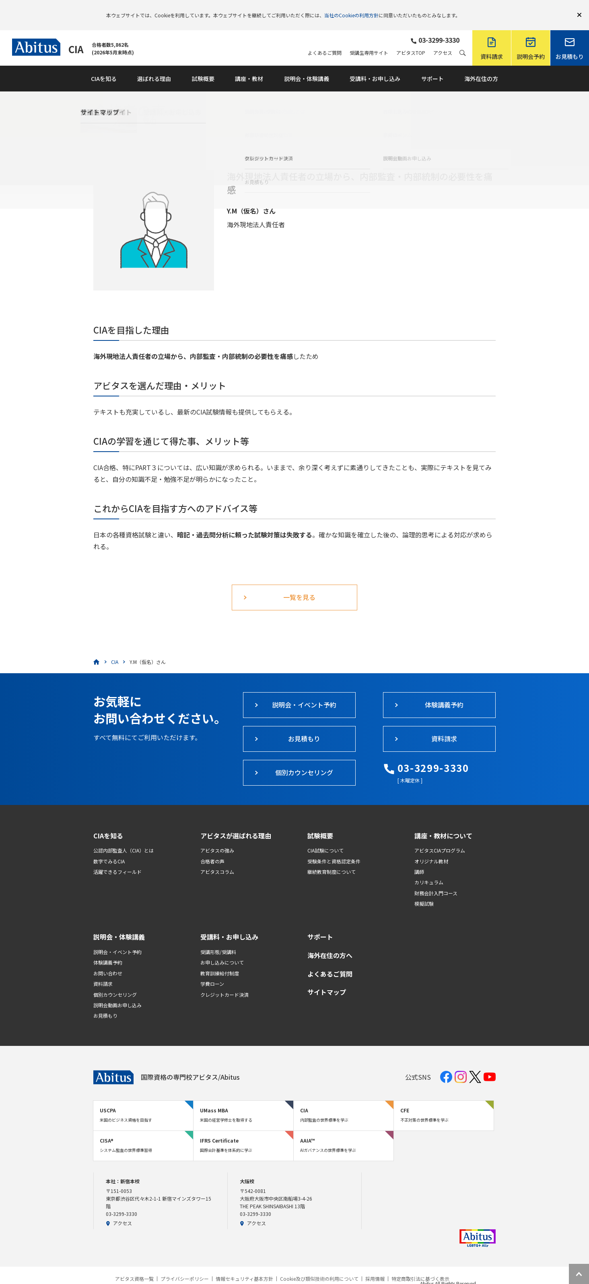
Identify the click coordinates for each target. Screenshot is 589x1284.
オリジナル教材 (431, 849)
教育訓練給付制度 (219, 961)
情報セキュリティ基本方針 (244, 1267)
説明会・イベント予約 (117, 940)
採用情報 (375, 1267)
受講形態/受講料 (218, 940)
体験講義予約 (107, 950)
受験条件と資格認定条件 (333, 849)
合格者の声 (212, 849)
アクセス (442, 41)
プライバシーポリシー (185, 1267)
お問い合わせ (107, 961)
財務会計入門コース (435, 881)
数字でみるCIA (109, 849)
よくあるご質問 (325, 41)
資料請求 (103, 972)
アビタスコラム (217, 860)
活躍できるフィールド (117, 860)
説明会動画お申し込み (117, 993)
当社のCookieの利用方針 (351, 9)
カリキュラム (428, 870)
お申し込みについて (222, 950)
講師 (419, 860)
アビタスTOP (410, 41)
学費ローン (212, 972)
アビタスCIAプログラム (439, 838)
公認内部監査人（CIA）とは (123, 838)
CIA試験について (325, 838)
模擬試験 (424, 891)
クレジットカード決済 (224, 982)
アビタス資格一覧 (134, 1267)
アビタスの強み (217, 838)
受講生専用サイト (369, 41)
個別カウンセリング (115, 982)
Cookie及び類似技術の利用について (319, 1267)
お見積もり (105, 1003)
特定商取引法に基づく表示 (420, 1267)
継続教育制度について (331, 860)
